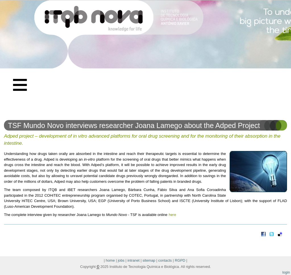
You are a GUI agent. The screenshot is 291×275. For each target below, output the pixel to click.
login (286, 272)
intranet (133, 260)
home (110, 260)
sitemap (149, 260)
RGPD (180, 260)
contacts (165, 260)
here (172, 215)
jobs (121, 260)
